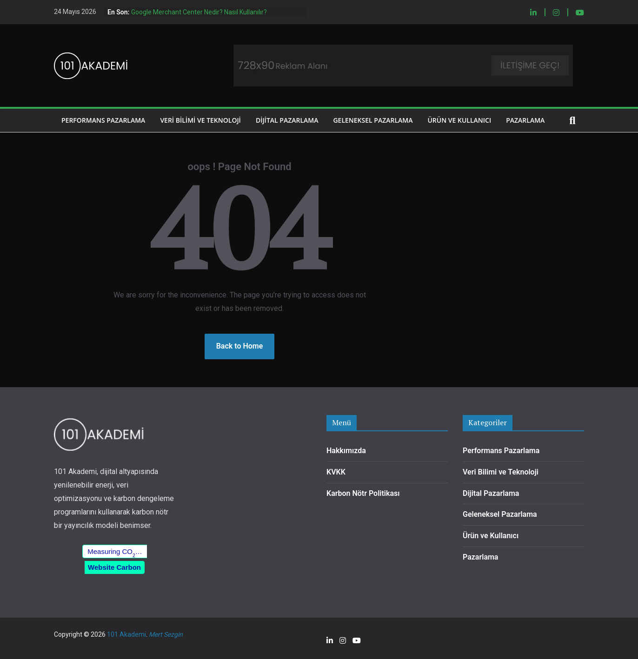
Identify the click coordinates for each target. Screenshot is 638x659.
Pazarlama (525, 120)
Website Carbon (114, 567)
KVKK (336, 472)
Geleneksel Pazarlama (372, 120)
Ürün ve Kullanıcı (459, 120)
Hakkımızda (346, 450)
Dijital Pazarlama (287, 120)
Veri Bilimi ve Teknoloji (200, 120)
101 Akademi (126, 634)
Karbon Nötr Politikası (363, 493)
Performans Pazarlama (103, 120)
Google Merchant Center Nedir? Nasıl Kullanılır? (199, 12)
